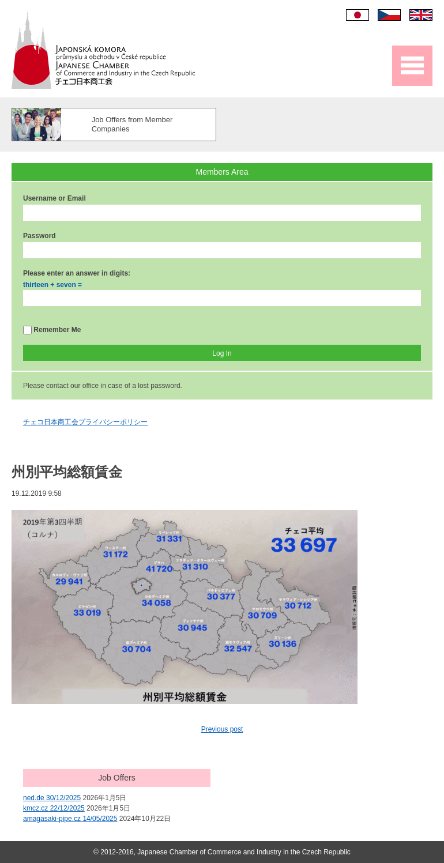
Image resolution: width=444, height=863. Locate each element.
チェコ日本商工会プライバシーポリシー (85, 422)
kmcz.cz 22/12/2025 (54, 808)
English (420, 15)
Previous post (222, 729)
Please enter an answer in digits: (76, 273)
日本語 (357, 15)
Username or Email (54, 198)
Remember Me (52, 330)
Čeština (389, 15)
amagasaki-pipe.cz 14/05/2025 (70, 819)
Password (39, 236)
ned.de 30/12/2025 (52, 798)
